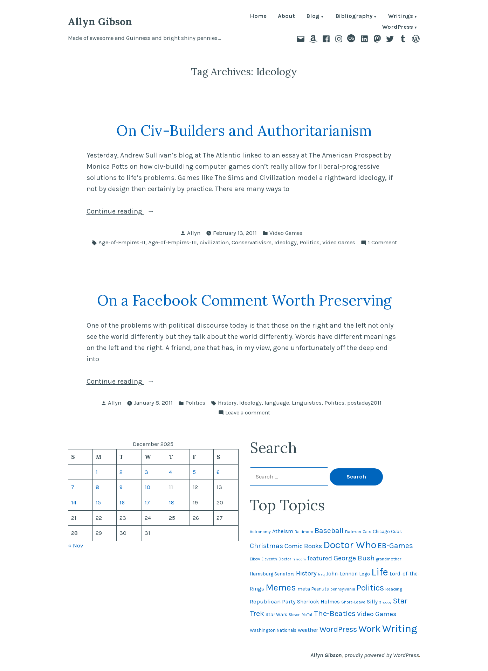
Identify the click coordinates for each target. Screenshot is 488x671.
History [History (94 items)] (306, 573)
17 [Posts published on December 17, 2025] (147, 502)
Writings (400, 16)
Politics (309, 242)
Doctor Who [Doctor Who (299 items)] (349, 545)
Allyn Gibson (100, 21)
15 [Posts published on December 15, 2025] (98, 502)
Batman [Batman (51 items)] (353, 531)
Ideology (285, 242)
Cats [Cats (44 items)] (367, 531)
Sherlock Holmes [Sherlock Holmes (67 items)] (318, 602)
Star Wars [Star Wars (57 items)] (276, 614)
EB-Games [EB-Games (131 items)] (395, 545)
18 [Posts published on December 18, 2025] (171, 502)
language (276, 402)
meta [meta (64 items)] (303, 589)
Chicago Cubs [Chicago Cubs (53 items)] (387, 531)
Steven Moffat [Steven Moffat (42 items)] (300, 615)
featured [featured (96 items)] (319, 558)
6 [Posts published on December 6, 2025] (218, 472)
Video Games (285, 233)
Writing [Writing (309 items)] (399, 628)
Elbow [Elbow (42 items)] (255, 559)
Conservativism (252, 242)
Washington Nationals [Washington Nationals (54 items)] (273, 630)
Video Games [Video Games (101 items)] (377, 614)
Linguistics (307, 402)
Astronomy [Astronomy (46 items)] (260, 531)
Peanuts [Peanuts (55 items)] (320, 589)
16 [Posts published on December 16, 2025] (122, 502)
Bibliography (353, 16)
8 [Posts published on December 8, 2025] (97, 487)
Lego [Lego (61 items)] (364, 574)
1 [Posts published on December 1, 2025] (97, 472)
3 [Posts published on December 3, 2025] (146, 472)
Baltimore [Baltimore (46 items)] (304, 531)
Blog (312, 16)
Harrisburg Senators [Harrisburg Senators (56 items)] (272, 573)
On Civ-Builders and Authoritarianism (244, 130)
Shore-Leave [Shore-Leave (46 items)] (353, 602)
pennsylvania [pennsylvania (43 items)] (342, 589)
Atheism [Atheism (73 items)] (282, 531)
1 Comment (382, 242)
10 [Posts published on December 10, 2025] (147, 487)
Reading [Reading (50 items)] (393, 589)
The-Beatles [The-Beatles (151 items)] (335, 613)
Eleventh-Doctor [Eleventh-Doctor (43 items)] (276, 559)
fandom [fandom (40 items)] (299, 559)
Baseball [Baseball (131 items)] (329, 530)
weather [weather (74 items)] (308, 630)
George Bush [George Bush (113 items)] (354, 558)
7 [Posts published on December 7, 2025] (72, 487)
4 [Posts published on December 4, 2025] (170, 472)
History (227, 402)
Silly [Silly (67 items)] (372, 602)
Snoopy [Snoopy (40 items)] (385, 602)
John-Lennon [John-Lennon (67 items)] (342, 574)
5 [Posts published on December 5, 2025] (194, 472)
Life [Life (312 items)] (379, 572)
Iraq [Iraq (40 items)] (321, 574)
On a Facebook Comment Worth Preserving (244, 300)
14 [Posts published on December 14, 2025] (73, 502)
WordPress (397, 27)
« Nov (75, 545)
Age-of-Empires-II (121, 242)
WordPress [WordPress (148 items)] (338, 629)
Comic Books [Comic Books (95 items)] (303, 546)
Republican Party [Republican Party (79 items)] (273, 601)
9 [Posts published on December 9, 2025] (121, 487)
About (286, 16)
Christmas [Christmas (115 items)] (266, 546)
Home (258, 16)
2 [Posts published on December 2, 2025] (121, 472)
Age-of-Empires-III (172, 242)
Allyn (193, 233)
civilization (214, 242)
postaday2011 (364, 402)
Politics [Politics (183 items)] (370, 588)
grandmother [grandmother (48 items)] (388, 559)
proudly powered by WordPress (381, 655)
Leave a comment (247, 413)
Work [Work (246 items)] (369, 628)
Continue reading (144, 211)
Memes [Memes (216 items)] (281, 587)
